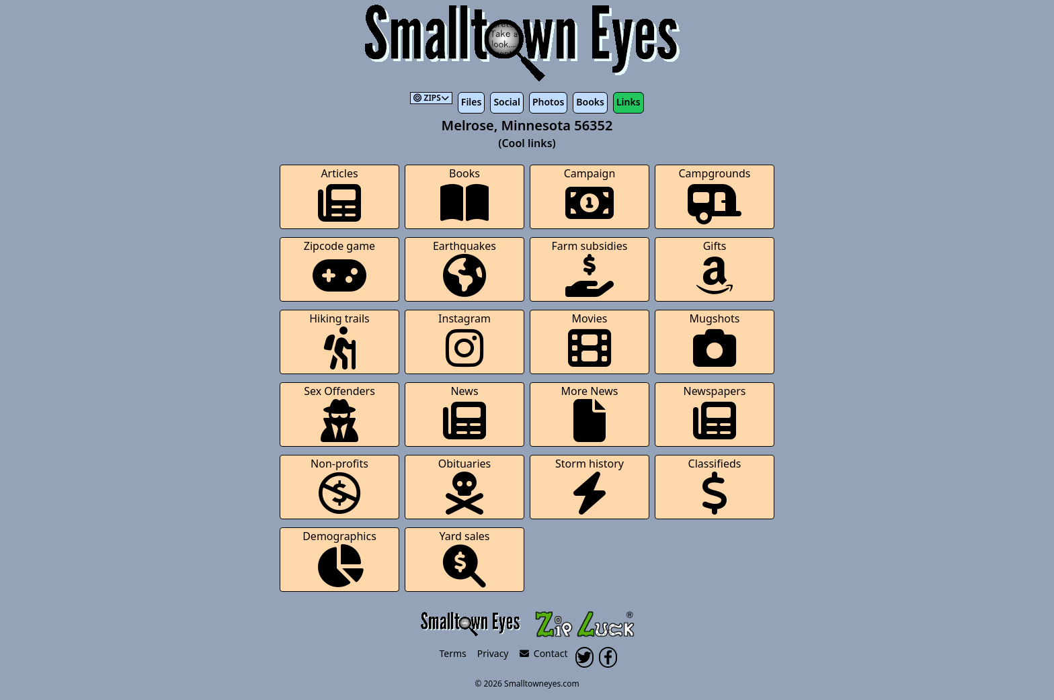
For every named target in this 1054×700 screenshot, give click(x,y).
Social (506, 101)
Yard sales (465, 558)
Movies (589, 340)
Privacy (493, 653)
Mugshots (715, 340)
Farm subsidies (590, 267)
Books (590, 101)
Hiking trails (339, 340)
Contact (544, 653)
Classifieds (714, 485)
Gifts (714, 267)
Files (471, 101)
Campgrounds (715, 195)
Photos (548, 101)
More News (589, 413)
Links (628, 101)
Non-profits (339, 485)
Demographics (339, 558)
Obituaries (464, 485)
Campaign (590, 195)
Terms (453, 653)
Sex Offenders (339, 413)
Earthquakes (464, 267)
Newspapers (714, 413)
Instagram (464, 340)
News (464, 413)
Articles (339, 195)
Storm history (589, 485)
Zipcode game (339, 267)
